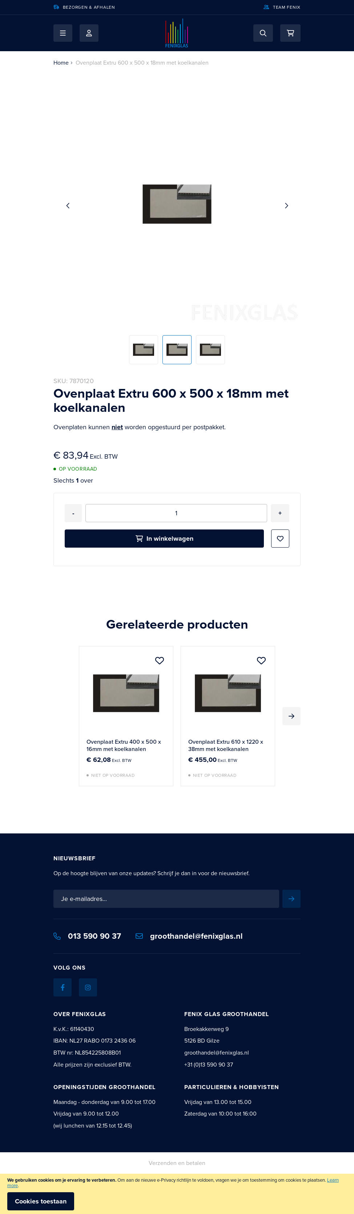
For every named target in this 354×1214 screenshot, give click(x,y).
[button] (62, 33)
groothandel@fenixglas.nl (189, 936)
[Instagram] (88, 987)
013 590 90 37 (87, 936)
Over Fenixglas (79, 1014)
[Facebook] (62, 987)
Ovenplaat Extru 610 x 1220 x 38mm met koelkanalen (225, 745)
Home (61, 62)
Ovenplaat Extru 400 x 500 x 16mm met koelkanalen (124, 745)
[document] (177, 1193)
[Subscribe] (291, 899)
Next (291, 716)
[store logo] (177, 33)
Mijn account (89, 33)
